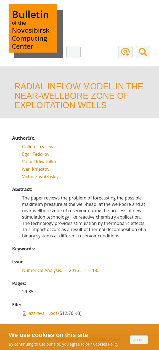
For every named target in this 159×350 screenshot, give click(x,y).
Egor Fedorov (35, 154)
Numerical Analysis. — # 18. (60, 270)
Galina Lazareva (38, 147)
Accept (139, 339)
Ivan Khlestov (35, 169)
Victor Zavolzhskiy (40, 176)
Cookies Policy (105, 344)
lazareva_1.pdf (42, 313)
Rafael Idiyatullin (39, 162)
